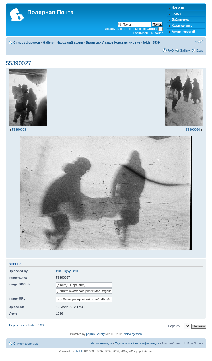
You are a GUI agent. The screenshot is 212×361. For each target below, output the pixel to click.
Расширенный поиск (148, 33)
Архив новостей (183, 31)
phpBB (79, 351)
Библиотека (180, 19)
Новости (178, 7)
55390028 (19, 129)
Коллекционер (182, 25)
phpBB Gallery (95, 334)
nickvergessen (132, 334)
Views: (14, 313)
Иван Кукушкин (67, 271)
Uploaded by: (19, 271)
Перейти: (175, 326)
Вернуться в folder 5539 (26, 325)
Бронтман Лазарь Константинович (113, 42)
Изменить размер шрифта (199, 41)
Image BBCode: (20, 284)
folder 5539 (151, 42)
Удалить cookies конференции (137, 343)
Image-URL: (17, 298)
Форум (176, 13)
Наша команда (101, 343)
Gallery (48, 42)
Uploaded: (16, 307)
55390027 (18, 63)
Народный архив (70, 42)
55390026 (193, 129)
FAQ (170, 50)
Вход (199, 50)
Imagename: (18, 277)
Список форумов (26, 42)
